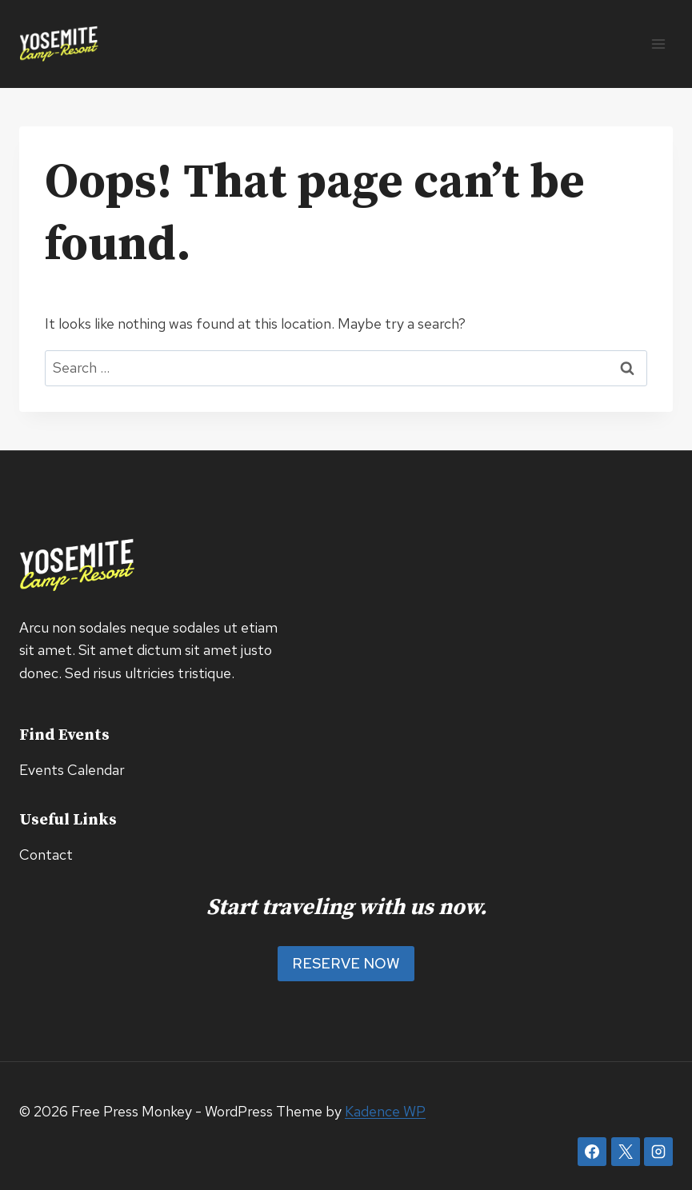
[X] (625, 1151)
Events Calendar (72, 770)
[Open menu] (658, 43)
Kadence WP (385, 1111)
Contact (46, 854)
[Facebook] (592, 1151)
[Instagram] (658, 1151)
